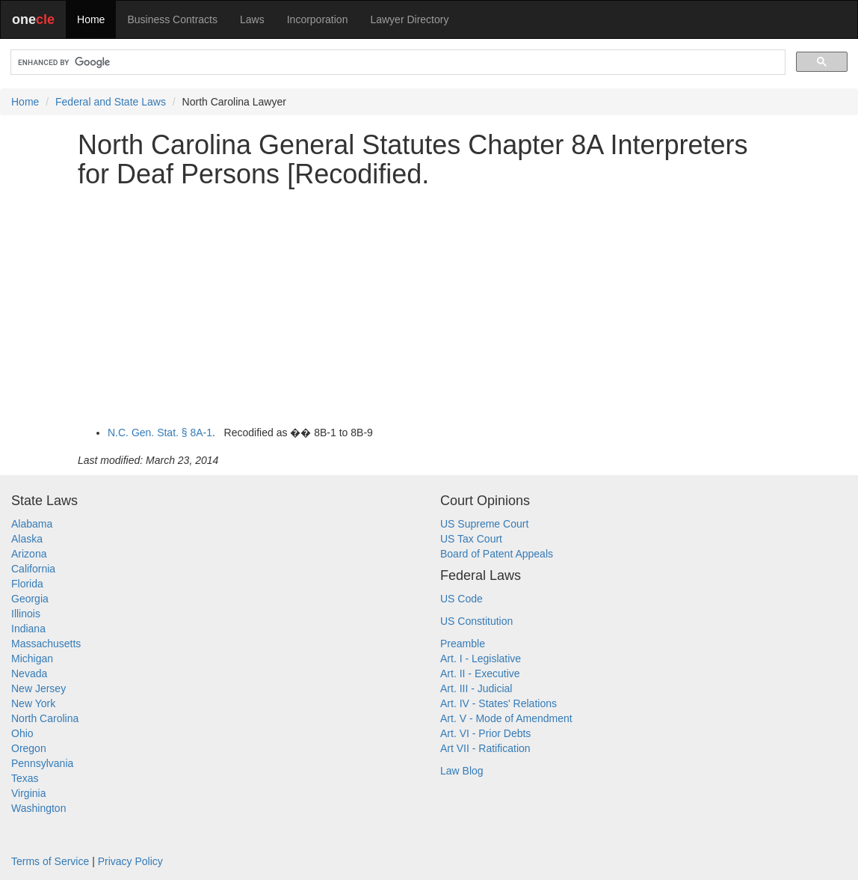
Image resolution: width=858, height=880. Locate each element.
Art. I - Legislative (480, 658)
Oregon (28, 748)
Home (91, 19)
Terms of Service (50, 861)
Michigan (32, 658)
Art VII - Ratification (485, 748)
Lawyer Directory (409, 19)
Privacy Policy (130, 861)
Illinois (25, 614)
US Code (461, 599)
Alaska (27, 539)
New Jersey (38, 688)
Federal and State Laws (110, 102)
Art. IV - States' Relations (498, 703)
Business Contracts (172, 19)
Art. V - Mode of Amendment (506, 718)
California (33, 569)
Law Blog (462, 771)
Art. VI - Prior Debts (485, 733)
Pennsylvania (42, 763)
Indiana (28, 629)
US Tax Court (471, 539)
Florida (27, 584)
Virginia (28, 793)
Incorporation (317, 19)
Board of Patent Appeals (496, 554)
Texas (25, 778)
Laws (252, 19)
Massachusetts (46, 644)
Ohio (22, 733)
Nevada (29, 673)
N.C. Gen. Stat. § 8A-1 (160, 433)
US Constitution (476, 621)
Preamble (462, 644)
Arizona (28, 554)
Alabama (31, 524)
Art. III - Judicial (476, 688)
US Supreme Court (484, 524)
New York (33, 703)
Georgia (30, 599)
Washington (38, 808)
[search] (396, 62)
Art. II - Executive (480, 673)
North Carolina (44, 718)
